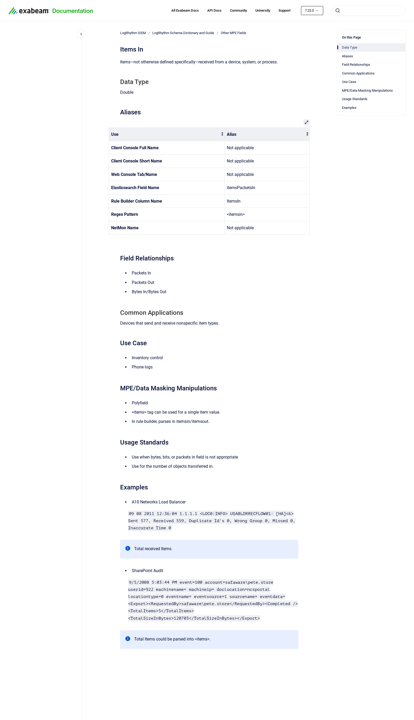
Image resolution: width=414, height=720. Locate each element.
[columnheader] (167, 134)
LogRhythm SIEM (133, 33)
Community (238, 10)
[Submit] (337, 10)
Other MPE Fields (233, 33)
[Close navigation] (81, 34)
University (262, 10)
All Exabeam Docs (185, 10)
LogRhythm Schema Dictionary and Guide (183, 33)
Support (284, 10)
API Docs (214, 10)
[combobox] (368, 11)
